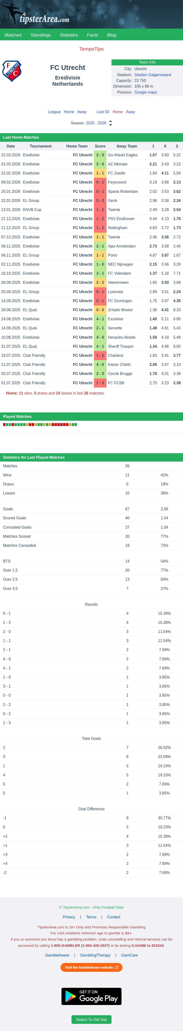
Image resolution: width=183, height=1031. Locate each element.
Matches (13, 34)
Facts (92, 34)
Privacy (69, 917)
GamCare (129, 955)
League (54, 112)
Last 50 (103, 112)
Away (81, 112)
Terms (91, 917)
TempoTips (91, 49)
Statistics (69, 34)
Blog (111, 34)
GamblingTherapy (95, 955)
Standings (41, 34)
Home (69, 112)
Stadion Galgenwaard (152, 75)
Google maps (145, 92)
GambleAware (57, 955)
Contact (113, 917)
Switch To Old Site (91, 1019)
